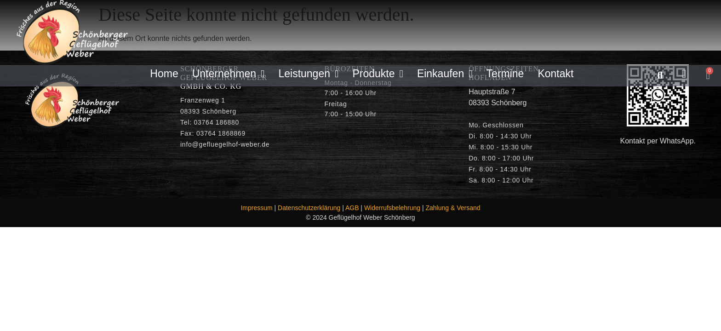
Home (164, 74)
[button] (660, 76)
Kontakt (555, 74)
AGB (352, 207)
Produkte (377, 73)
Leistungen (308, 73)
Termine (505, 74)
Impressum (256, 207)
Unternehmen (228, 73)
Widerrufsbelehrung (392, 207)
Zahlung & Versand (453, 207)
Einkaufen (445, 73)
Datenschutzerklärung (309, 207)
